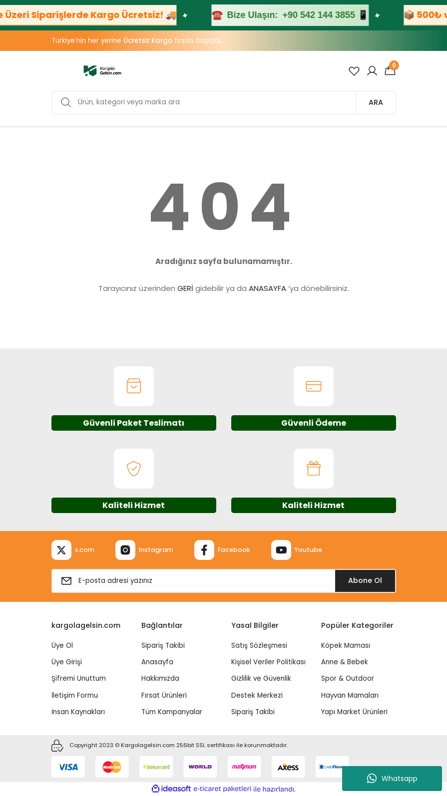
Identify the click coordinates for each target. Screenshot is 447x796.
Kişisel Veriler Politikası (268, 662)
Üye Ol (62, 645)
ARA (376, 102)
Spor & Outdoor (347, 678)
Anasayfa (157, 662)
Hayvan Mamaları (350, 695)
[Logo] (102, 70)
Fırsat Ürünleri (164, 695)
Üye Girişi (66, 662)
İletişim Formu (74, 695)
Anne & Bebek (344, 662)
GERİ (185, 288)
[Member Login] (372, 71)
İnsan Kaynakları (78, 712)
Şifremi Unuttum (78, 678)
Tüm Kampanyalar (171, 712)
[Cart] (390, 71)
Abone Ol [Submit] (365, 580)
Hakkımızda (160, 678)
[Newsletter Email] (223, 581)
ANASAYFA (267, 288)
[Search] (223, 102)
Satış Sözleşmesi (259, 645)
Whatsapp (392, 778)
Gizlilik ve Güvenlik (261, 678)
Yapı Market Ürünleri (354, 712)
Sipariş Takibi (163, 645)
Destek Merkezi (257, 695)
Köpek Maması (345, 645)
